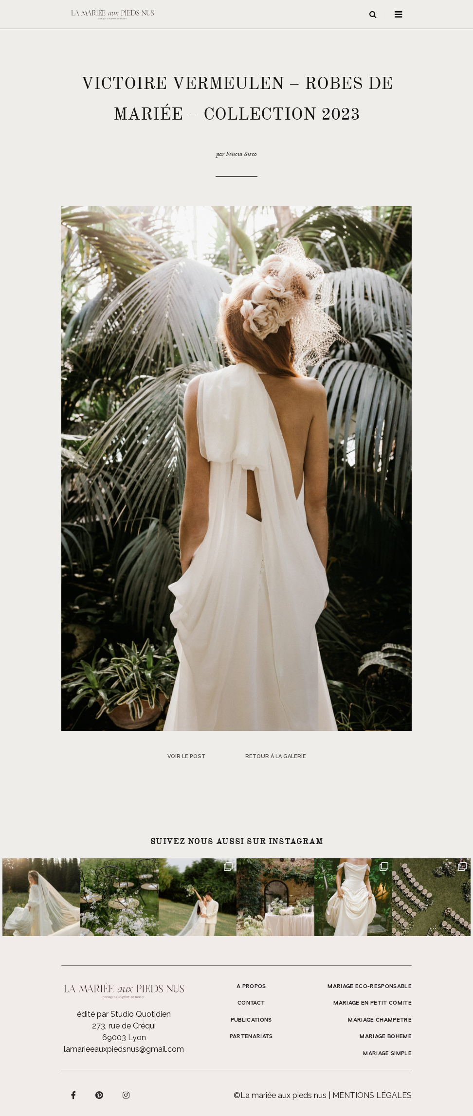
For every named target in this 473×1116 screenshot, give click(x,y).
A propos (251, 986)
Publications (251, 1020)
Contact (251, 1003)
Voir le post (186, 756)
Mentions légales (372, 1095)
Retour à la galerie (275, 756)
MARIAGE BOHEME (386, 1036)
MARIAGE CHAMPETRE (380, 1020)
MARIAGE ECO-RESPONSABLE (369, 986)
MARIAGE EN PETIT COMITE (372, 1003)
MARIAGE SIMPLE (387, 1053)
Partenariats (251, 1036)
